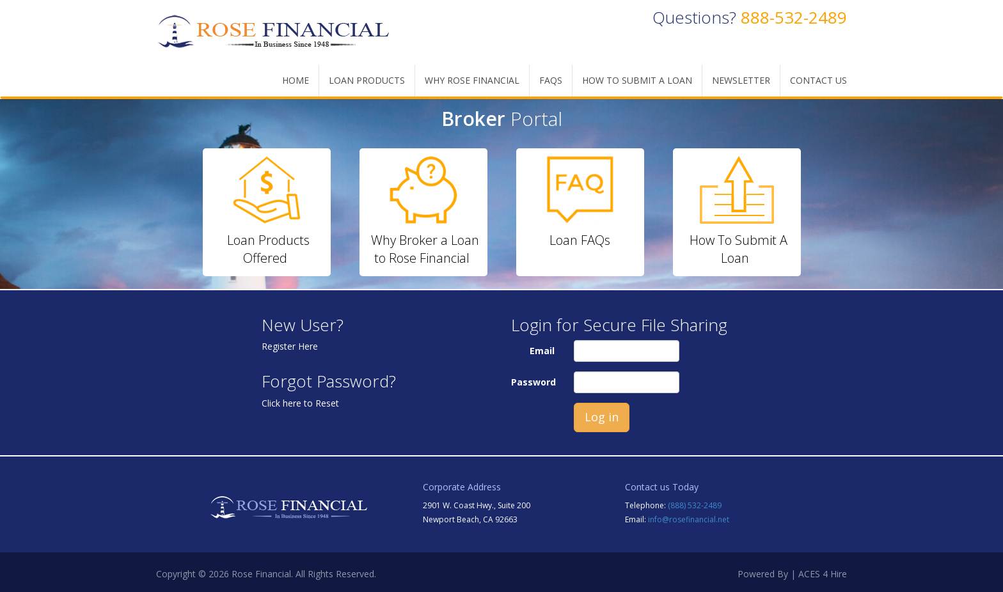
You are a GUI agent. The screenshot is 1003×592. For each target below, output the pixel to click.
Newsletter (741, 80)
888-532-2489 (794, 17)
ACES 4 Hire (822, 574)
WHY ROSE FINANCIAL (472, 80)
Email (542, 351)
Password (533, 382)
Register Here (290, 346)
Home (295, 80)
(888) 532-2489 (695, 505)
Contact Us (818, 80)
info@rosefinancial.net (688, 519)
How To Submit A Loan (637, 80)
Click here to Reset (300, 403)
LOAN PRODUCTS (367, 80)
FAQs (550, 80)
